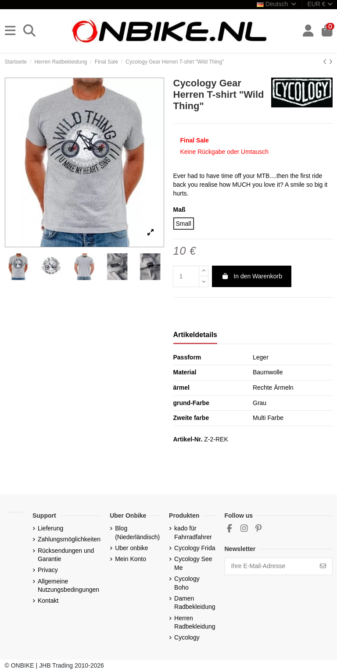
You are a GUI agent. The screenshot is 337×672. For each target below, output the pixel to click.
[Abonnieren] (323, 566)
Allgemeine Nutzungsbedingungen (68, 586)
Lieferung (50, 528)
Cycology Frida (194, 547)
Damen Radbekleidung (194, 603)
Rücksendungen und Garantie (66, 555)
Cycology (187, 637)
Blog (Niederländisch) (137, 532)
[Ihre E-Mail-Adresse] (269, 566)
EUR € (319, 3)
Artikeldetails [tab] (195, 334)
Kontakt (48, 600)
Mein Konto (130, 558)
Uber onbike (131, 547)
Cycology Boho (187, 583)
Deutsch (277, 3)
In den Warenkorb (251, 276)
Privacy (48, 569)
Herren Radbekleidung (194, 622)
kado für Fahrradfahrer (193, 532)
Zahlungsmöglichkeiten (69, 539)
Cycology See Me (193, 563)
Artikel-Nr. (188, 439)
